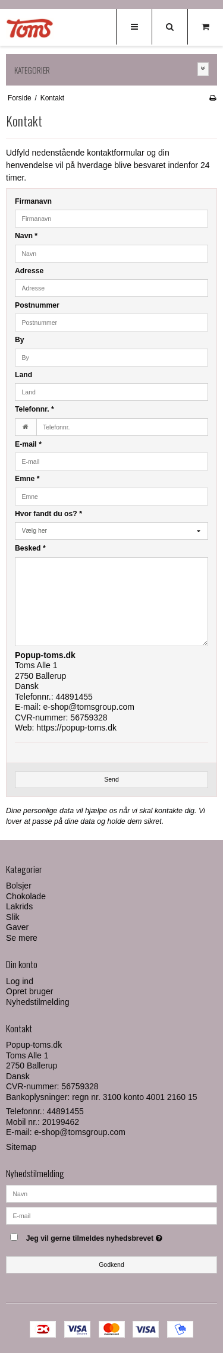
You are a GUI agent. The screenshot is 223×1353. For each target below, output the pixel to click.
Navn (26, 236)
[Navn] (111, 1193)
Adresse (29, 271)
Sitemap (21, 1147)
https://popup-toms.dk (76, 727)
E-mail (28, 444)
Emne (27, 479)
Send (111, 779)
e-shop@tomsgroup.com (88, 707)
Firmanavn (33, 201)
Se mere (21, 938)
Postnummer (37, 305)
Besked (30, 548)
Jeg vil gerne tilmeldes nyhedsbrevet (105, 1236)
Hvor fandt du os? (48, 514)
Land (23, 375)
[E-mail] (111, 1215)
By (19, 340)
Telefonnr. (34, 409)
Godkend (111, 1264)
